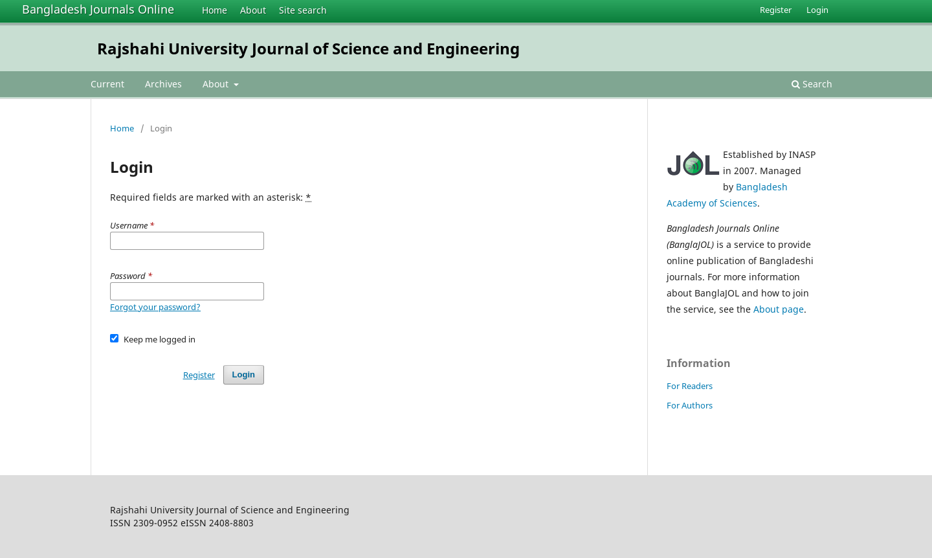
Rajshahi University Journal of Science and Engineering (308, 48)
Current (107, 84)
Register (776, 10)
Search (812, 84)
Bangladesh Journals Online (98, 9)
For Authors (690, 405)
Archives (163, 84)
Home (214, 10)
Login (817, 10)
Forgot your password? (155, 307)
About (253, 10)
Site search (303, 10)
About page (778, 309)
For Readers (690, 386)
